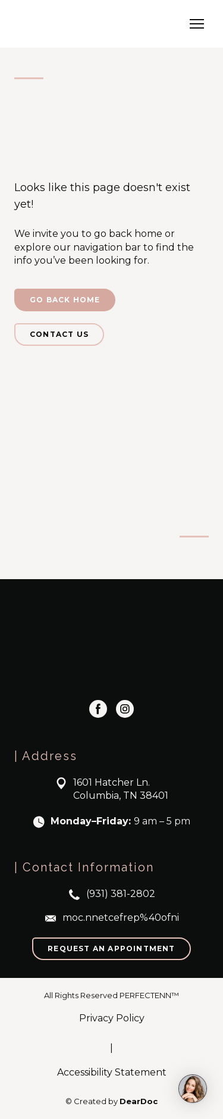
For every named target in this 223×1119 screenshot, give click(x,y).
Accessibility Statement (112, 1072)
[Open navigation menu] (197, 24)
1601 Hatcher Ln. (111, 782)
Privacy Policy (112, 1018)
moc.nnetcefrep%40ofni (120, 917)
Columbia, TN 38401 (120, 795)
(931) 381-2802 (120, 893)
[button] (64, 300)
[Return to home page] (75, 24)
